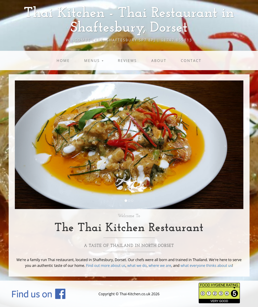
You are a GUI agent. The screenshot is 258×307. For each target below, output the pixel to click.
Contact (191, 60)
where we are (159, 265)
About (158, 60)
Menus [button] (94, 60)
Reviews (127, 60)
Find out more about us (105, 265)
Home (63, 60)
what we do (137, 265)
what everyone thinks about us (206, 265)
